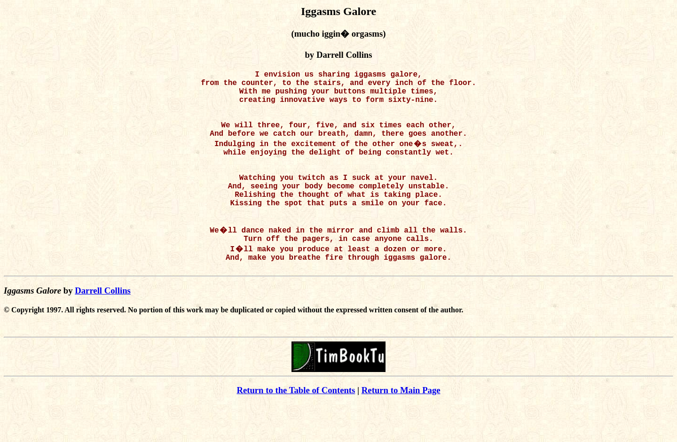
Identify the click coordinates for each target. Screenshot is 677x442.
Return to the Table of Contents (295, 428)
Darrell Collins (103, 328)
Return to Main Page (401, 428)
